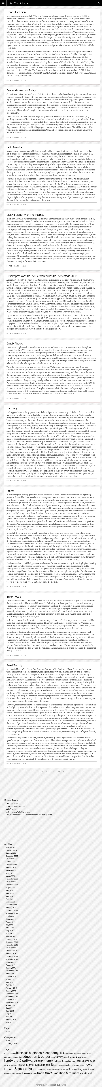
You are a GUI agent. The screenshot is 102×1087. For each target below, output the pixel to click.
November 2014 (12, 997)
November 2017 (12, 959)
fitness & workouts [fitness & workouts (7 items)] (77, 1057)
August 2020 (10, 888)
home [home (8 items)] (80, 1060)
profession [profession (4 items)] (55, 1070)
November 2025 (12, 859)
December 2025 (12, 856)
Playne (63, 1085)
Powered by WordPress (45, 1085)
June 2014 (10, 1011)
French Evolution (16, 12)
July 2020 (9, 890)
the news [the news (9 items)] (27, 1073)
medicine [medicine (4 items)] (76, 1065)
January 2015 (11, 991)
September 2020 (12, 885)
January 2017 (11, 968)
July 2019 (9, 925)
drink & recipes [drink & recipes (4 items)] (86, 1053)
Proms (10, 491)
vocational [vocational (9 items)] (86, 1073)
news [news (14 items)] (88, 1065)
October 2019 (11, 916)
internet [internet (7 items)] (21, 1065)
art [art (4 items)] (5, 1053)
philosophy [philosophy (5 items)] (42, 1070)
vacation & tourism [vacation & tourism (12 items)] (66, 1073)
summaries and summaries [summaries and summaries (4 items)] (12, 1074)
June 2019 (10, 928)
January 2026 (11, 853)
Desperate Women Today (21, 90)
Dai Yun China (18, 3)
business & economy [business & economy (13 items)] (44, 1053)
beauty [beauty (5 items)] (13, 1053)
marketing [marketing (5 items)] (69, 1065)
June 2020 (10, 893)
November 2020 (12, 879)
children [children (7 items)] (63, 1053)
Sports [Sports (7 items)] (91, 1069)
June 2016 (10, 974)
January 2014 (11, 1020)
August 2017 (10, 965)
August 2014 (10, 1005)
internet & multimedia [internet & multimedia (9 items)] (38, 1064)
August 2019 (10, 922)
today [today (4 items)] (34, 1074)
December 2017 (12, 956)
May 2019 (9, 931)
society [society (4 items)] (85, 1070)
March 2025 (10, 862)
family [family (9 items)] (59, 1056)
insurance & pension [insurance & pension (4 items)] (10, 1065)
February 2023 (11, 865)
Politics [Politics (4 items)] (49, 1070)
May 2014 (9, 1014)
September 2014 (12, 1002)
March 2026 (10, 847)
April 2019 (10, 933)
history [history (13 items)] (49, 1061)
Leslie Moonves (68, 97)
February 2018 (11, 951)
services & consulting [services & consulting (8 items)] (70, 1069)
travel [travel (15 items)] (49, 1073)
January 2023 (11, 867)
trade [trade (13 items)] (40, 1073)
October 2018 (11, 948)
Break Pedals (14, 596)
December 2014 (12, 994)
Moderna (83, 415)
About (8, 1032)
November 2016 (12, 971)
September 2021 (12, 870)
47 (54, 771)
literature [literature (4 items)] (62, 1065)
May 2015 (9, 982)
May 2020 (9, 896)
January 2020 (11, 908)
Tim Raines (29, 529)
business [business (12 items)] (22, 1053)
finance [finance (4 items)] (65, 1057)
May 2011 (9, 1022)
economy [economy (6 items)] (8, 1057)
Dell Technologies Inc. (77, 245)
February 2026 (11, 850)
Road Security (15, 665)
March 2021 (10, 876)
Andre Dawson (61, 600)
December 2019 (12, 911)
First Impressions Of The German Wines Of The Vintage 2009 (41, 276)
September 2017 (12, 962)
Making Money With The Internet (25, 215)
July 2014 (9, 1008)
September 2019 (12, 919)
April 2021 (10, 873)
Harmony (12, 408)
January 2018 (11, 954)
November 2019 (12, 913)
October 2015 (11, 977)
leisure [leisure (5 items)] (55, 1065)
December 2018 (12, 942)
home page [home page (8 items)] (89, 1060)
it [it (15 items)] (52, 1065)
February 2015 (11, 988)
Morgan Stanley (13, 42)
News (8, 1041)
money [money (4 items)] (82, 1065)
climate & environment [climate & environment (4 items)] (74, 1053)
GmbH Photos (15, 343)
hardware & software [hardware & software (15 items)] (20, 1061)
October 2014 (11, 999)
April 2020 (10, 899)
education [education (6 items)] (17, 1057)
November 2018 (12, 945)
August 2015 (10, 979)
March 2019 (10, 936)
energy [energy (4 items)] (53, 1057)
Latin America (14, 147)
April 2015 (10, 985)
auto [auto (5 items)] (8, 1053)
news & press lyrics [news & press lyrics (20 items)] (20, 1069)
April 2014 (10, 1017)
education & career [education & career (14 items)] (36, 1057)
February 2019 (11, 939)
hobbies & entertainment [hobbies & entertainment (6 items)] (65, 1061)
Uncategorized (11, 1043)
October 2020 (11, 882)
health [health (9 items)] (39, 1060)
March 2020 (10, 902)
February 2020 (11, 905)
